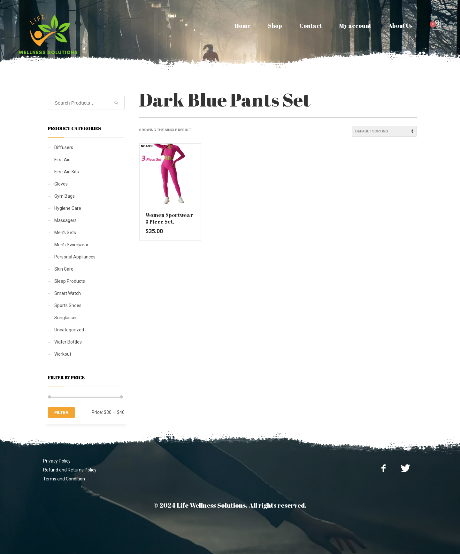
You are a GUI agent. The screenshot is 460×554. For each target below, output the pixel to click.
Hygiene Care (67, 208)
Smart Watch (67, 293)
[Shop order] (384, 131)
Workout (62, 354)
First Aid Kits (66, 171)
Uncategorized (69, 329)
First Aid (62, 159)
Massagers (65, 220)
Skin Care (63, 269)
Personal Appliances (75, 256)
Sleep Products (69, 281)
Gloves (61, 183)
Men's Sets (65, 232)
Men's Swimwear (71, 244)
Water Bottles (68, 341)
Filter (61, 412)
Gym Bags (64, 196)
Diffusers (63, 147)
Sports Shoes (67, 305)
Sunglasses (66, 317)
